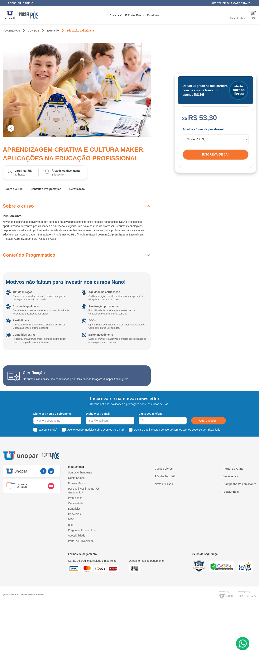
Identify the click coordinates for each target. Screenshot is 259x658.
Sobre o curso (14, 188)
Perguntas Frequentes (81, 530)
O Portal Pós (133, 15)
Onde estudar (76, 503)
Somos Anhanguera (80, 472)
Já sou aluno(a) (48, 429)
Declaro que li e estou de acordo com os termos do (177, 429)
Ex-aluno (153, 15)
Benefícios (74, 508)
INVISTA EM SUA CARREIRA (230, 3)
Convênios (74, 514)
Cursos (114, 15)
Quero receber (208, 420)
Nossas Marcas (77, 483)
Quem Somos (76, 477)
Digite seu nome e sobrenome (52, 413)
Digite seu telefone (150, 413)
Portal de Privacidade (81, 540)
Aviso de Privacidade (207, 429)
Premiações (75, 497)
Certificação (77, 188)
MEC (71, 519)
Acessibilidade (20, 3)
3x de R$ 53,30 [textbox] (197, 139)
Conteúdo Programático (46, 188)
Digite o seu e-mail (98, 413)
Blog (71, 524)
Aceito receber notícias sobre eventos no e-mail (95, 429)
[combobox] (215, 139)
